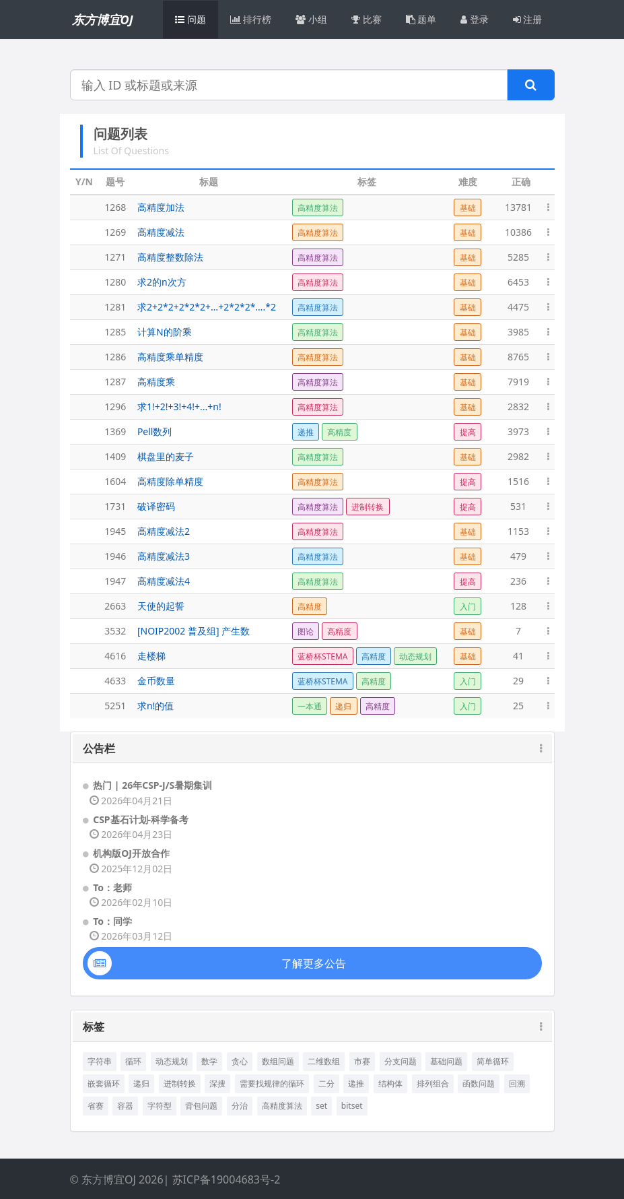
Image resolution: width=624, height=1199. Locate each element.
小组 (311, 19)
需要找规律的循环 (272, 1083)
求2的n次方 (161, 282)
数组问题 (278, 1061)
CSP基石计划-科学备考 (140, 819)
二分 (326, 1083)
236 (518, 581)
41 (518, 655)
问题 (190, 19)
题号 (115, 181)
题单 (421, 19)
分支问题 (400, 1061)
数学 (209, 1061)
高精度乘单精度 (170, 356)
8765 (518, 356)
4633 (115, 680)
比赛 (366, 19)
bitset (352, 1105)
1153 (518, 531)
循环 (133, 1061)
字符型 (159, 1105)
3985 (518, 331)
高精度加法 (160, 207)
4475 (518, 306)
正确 (521, 181)
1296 (115, 406)
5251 (115, 705)
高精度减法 (160, 232)
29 (518, 680)
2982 (518, 456)
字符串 (100, 1061)
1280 (115, 282)
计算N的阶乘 (164, 331)
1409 (115, 456)
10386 (518, 232)
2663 (115, 606)
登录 (474, 19)
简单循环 (493, 1061)
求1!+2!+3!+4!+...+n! (179, 406)
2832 (518, 406)
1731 (115, 506)
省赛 (96, 1105)
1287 (115, 381)
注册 (528, 19)
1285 (115, 331)
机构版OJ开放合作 (131, 853)
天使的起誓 (160, 606)
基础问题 (446, 1061)
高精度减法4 (163, 581)
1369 (115, 431)
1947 (115, 581)
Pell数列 (154, 431)
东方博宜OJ (102, 19)
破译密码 (156, 506)
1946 (115, 556)
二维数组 (324, 1061)
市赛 (362, 1061)
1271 (115, 257)
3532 (115, 630)
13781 (518, 207)
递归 (141, 1083)
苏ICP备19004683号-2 (226, 1179)
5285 (518, 257)
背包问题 (201, 1105)
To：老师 (112, 887)
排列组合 (433, 1083)
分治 (240, 1105)
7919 (518, 381)
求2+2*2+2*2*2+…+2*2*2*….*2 (206, 306)
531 (518, 506)
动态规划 (171, 1061)
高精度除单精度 (170, 481)
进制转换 (180, 1083)
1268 (115, 207)
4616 (115, 655)
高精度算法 (282, 1105)
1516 (518, 481)
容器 (125, 1105)
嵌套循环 (104, 1083)
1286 (115, 356)
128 (518, 606)
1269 (115, 232)
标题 (208, 181)
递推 (356, 1083)
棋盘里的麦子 (165, 456)
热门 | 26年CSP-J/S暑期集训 (152, 785)
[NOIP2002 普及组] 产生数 (193, 630)
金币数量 (156, 680)
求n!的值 (155, 705)
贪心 (240, 1061)
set (321, 1105)
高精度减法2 (163, 531)
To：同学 (112, 921)
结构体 (390, 1083)
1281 (115, 306)
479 (518, 556)
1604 (115, 481)
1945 (115, 531)
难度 (467, 181)
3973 (518, 431)
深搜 (217, 1083)
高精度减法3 (163, 556)
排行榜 (251, 19)
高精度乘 (156, 381)
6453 (518, 282)
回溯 (517, 1083)
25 (518, 705)
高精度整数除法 (170, 257)
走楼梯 (151, 655)
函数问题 (478, 1083)
